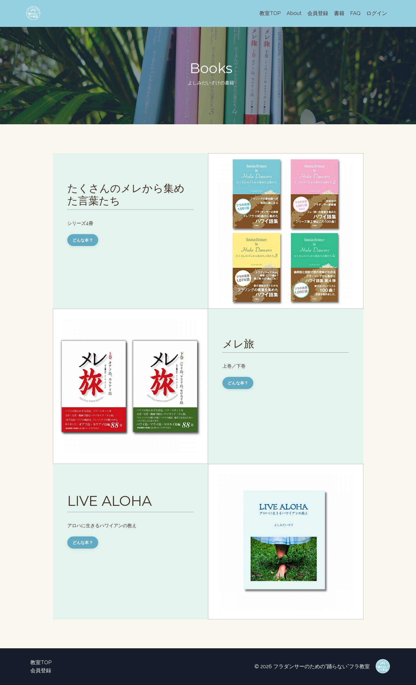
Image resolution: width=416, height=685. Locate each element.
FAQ (355, 13)
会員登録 (317, 13)
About (294, 13)
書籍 (339, 13)
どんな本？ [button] (83, 240)
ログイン (376, 13)
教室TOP (270, 13)
